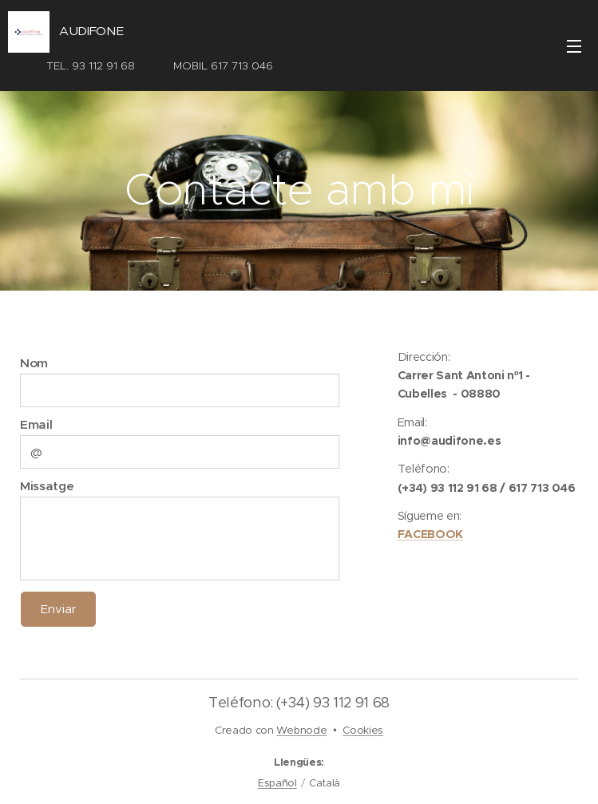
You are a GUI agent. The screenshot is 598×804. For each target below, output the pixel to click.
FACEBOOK (430, 534)
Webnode (301, 730)
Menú (574, 46)
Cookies (363, 730)
